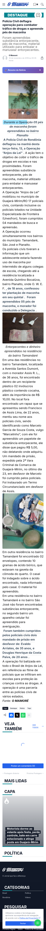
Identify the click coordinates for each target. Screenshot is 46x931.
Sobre (20, 929)
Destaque (18, 15)
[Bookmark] (38, 15)
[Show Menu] (4, 4)
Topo (29, 708)
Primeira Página (9, 929)
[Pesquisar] (42, 4)
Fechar (23, 923)
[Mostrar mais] (28, 715)
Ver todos (35, 726)
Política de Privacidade (34, 929)
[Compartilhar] (41, 58)
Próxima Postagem (34, 773)
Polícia (22, 708)
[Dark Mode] (37, 4)
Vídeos (28, 897)
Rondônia (6, 897)
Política (28, 893)
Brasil (4, 893)
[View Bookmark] (34, 5)
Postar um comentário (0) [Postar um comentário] (23, 766)
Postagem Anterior (11, 773)
